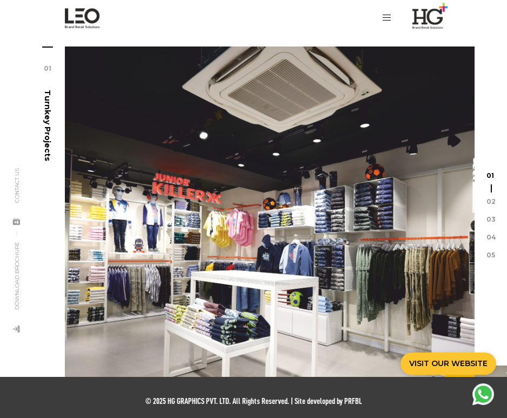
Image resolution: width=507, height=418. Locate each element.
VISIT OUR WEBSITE (448, 363)
